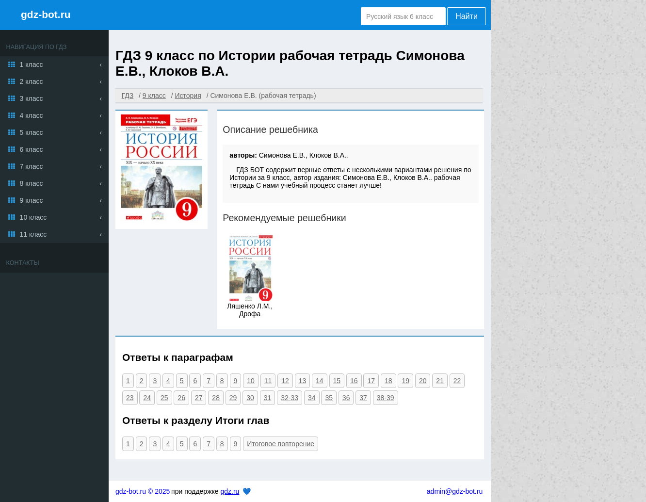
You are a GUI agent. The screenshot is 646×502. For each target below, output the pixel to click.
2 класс (31, 81)
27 (199, 398)
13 (303, 381)
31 (268, 398)
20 (423, 381)
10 (251, 381)
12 (285, 381)
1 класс (31, 64)
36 (346, 398)
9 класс (31, 200)
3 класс (31, 98)
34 (312, 398)
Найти (466, 16)
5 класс (31, 132)
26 (181, 398)
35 (329, 398)
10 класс (33, 217)
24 (147, 398)
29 (233, 398)
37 (363, 398)
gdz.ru (229, 491)
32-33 (289, 398)
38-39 (385, 398)
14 (319, 381)
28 (216, 398)
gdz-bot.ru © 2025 (142, 491)
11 (268, 381)
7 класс (31, 166)
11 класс (33, 234)
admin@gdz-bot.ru (455, 491)
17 (371, 381)
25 (164, 398)
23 (130, 398)
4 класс (31, 115)
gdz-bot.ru (46, 14)
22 (457, 381)
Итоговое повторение (280, 444)
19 (405, 381)
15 (337, 381)
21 (440, 381)
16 (354, 381)
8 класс (31, 183)
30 (250, 398)
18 (388, 381)
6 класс (31, 149)
